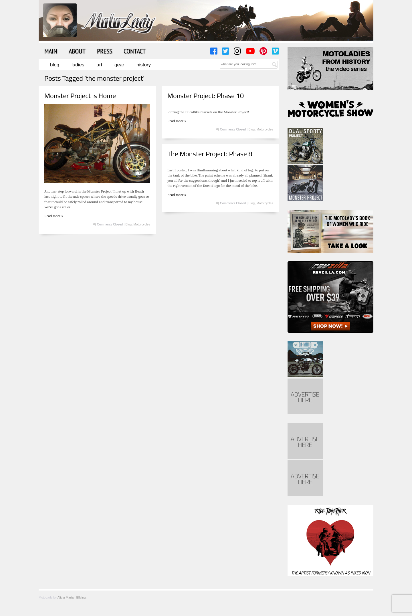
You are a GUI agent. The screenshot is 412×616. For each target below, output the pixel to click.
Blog (54, 65)
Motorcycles (141, 224)
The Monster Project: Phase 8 (209, 153)
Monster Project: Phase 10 (205, 95)
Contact (135, 51)
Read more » (53, 216)
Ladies (78, 65)
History (143, 65)
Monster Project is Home (80, 95)
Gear (119, 65)
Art (99, 65)
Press (104, 51)
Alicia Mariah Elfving (71, 597)
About (77, 51)
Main (50, 51)
